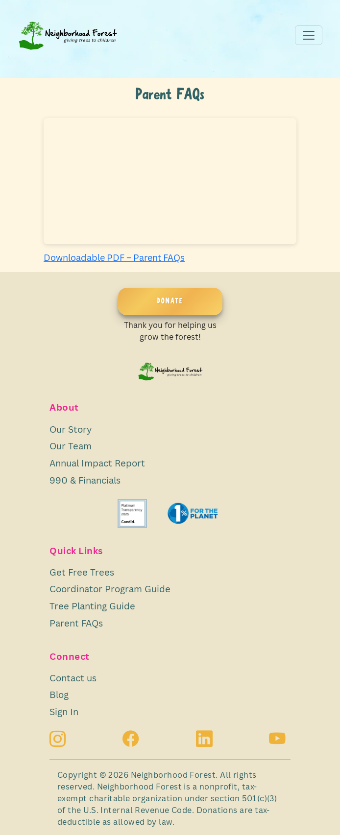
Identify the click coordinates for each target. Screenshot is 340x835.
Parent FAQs (76, 623)
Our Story (70, 429)
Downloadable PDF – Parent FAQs (114, 257)
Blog (59, 694)
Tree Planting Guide (92, 606)
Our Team (70, 446)
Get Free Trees (81, 572)
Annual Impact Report (97, 463)
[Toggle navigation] (308, 35)
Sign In (63, 711)
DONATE (170, 301)
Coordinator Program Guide (109, 588)
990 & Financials (85, 480)
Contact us (73, 678)
